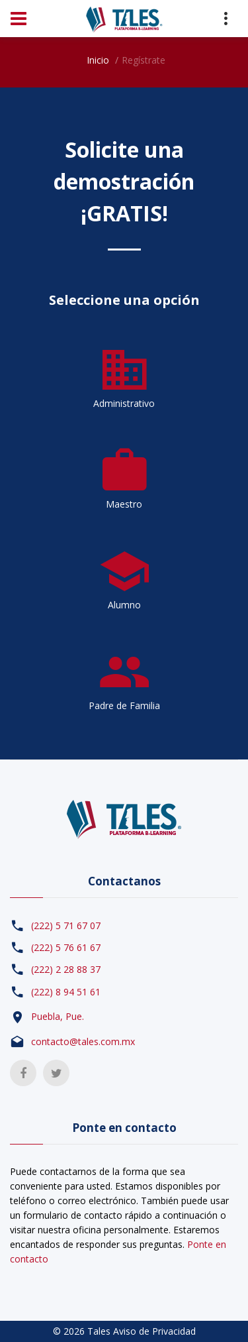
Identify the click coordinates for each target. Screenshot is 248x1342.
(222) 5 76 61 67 (66, 947)
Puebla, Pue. (57, 1016)
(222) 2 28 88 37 (66, 969)
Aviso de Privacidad (154, 1331)
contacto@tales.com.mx (83, 1041)
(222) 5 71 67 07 (66, 925)
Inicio (98, 60)
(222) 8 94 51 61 (66, 991)
